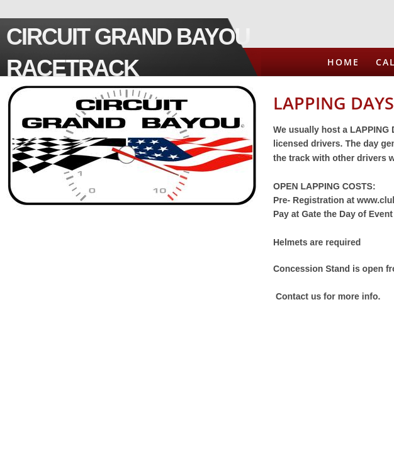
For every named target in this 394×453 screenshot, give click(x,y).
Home (343, 62)
